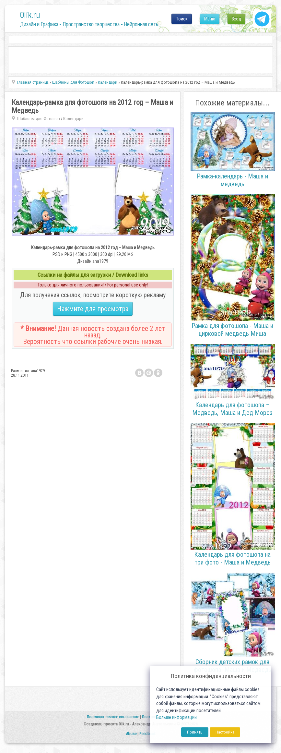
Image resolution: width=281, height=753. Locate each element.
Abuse (131, 733)
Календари (73, 118)
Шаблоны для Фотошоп (38, 118)
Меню (209, 18)
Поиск (182, 18)
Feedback (147, 733)
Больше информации (176, 717)
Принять (195, 732)
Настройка (225, 732)
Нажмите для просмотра (92, 309)
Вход (236, 18)
